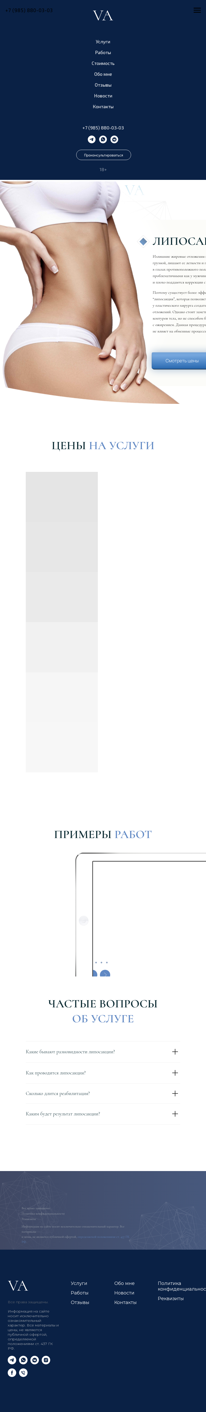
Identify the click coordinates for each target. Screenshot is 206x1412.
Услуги (103, 41)
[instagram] (46, 1363)
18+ (103, 169)
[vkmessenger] (114, 139)
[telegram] (92, 139)
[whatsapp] (103, 139)
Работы (103, 52)
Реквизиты (29, 1219)
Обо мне (103, 74)
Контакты (103, 106)
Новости (103, 95)
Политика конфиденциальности (43, 1214)
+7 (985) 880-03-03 (103, 127)
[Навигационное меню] (197, 10)
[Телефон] (23, 1375)
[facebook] (12, 1375)
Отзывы (103, 85)
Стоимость (103, 63)
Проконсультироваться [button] (103, 155)
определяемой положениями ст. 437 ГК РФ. (30, 1344)
